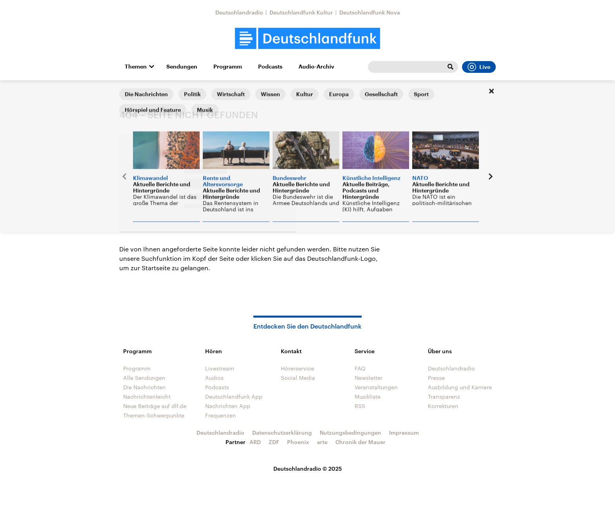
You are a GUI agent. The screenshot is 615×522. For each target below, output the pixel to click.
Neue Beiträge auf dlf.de (154, 406)
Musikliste (367, 396)
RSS (360, 406)
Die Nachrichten (144, 387)
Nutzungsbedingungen (350, 432)
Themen (136, 66)
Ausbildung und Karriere (460, 387)
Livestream (219, 368)
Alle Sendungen (144, 377)
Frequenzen (220, 415)
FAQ (360, 368)
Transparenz (444, 396)
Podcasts (270, 66)
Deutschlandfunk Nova (369, 12)
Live (479, 67)
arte (322, 442)
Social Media (298, 377)
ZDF (274, 442)
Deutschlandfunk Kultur (301, 12)
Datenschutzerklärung (282, 432)
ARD (255, 442)
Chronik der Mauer (360, 442)
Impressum (404, 432)
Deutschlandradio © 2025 (307, 468)
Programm (227, 66)
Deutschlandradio (239, 12)
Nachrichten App (227, 406)
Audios (214, 377)
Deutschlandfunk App (233, 396)
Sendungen (181, 66)
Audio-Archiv (316, 66)
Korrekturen (443, 406)
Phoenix (298, 442)
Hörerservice (297, 368)
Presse (436, 377)
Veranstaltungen (376, 387)
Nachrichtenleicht (147, 396)
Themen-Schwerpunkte (153, 415)
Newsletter (368, 377)
